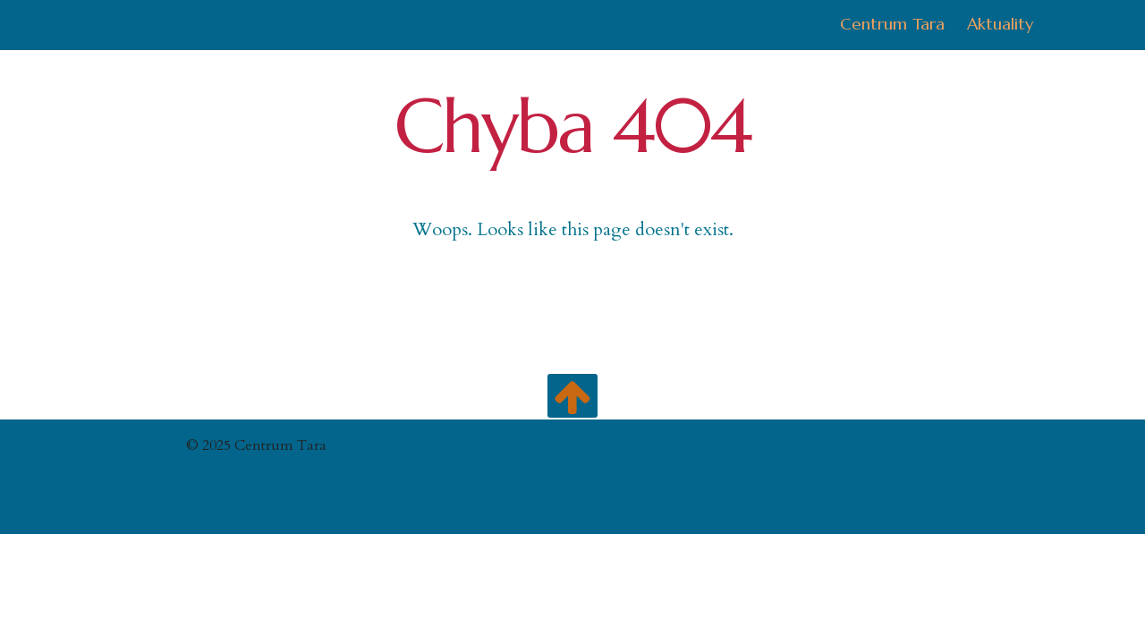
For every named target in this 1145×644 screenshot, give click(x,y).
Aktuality (1000, 23)
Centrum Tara (892, 23)
